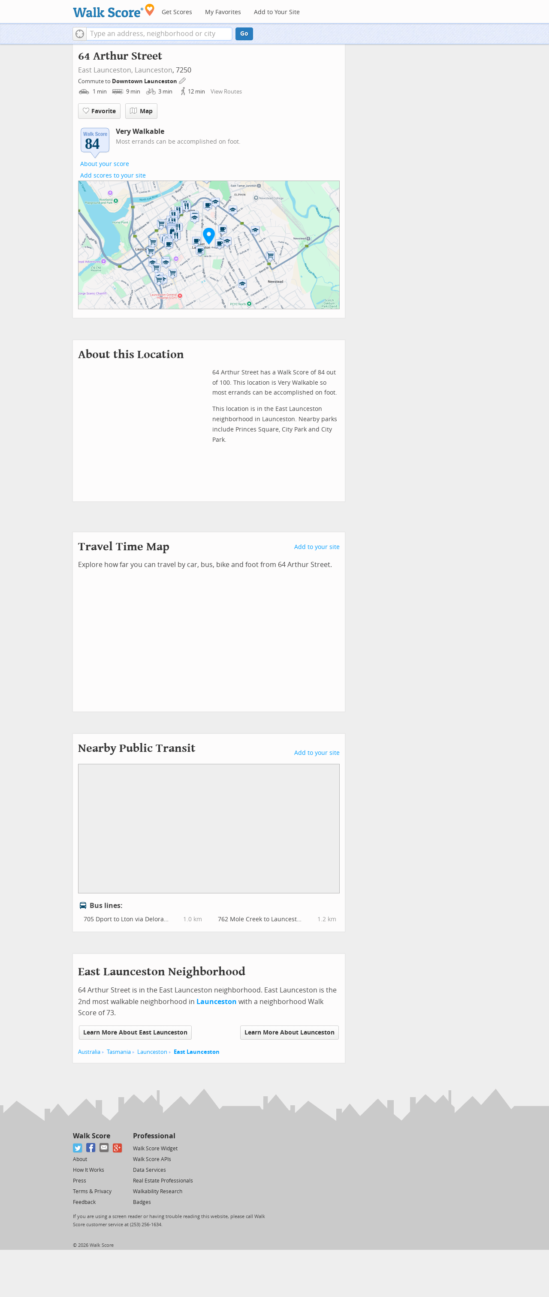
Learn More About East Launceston (135, 1032)
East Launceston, (105, 70)
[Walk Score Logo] (114, 10)
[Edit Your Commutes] (182, 80)
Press (79, 1181)
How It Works (88, 1170)
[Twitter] (78, 1148)
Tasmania (119, 1052)
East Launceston (197, 1052)
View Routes (226, 91)
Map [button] (141, 111)
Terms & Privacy (92, 1191)
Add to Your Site (277, 12)
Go (244, 33)
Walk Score (91, 1136)
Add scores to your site (113, 175)
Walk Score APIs (152, 1159)
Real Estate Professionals (163, 1181)
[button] (79, 34)
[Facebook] (91, 1148)
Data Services (149, 1170)
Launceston (153, 70)
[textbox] (159, 34)
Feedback (84, 1202)
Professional (154, 1136)
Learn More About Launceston (289, 1032)
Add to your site (317, 547)
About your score (104, 164)
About (80, 1159)
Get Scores (177, 12)
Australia (89, 1052)
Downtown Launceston (145, 81)
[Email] (104, 1148)
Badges (142, 1202)
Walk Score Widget (155, 1149)
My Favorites (223, 12)
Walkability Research (157, 1191)
